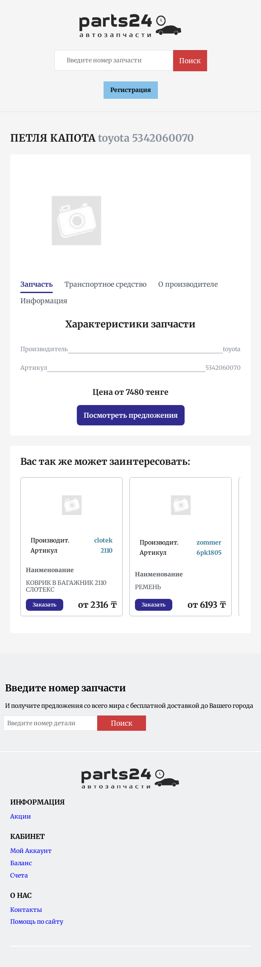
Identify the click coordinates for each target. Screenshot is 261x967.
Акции (20, 816)
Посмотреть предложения (131, 415)
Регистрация (130, 90)
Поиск (190, 60)
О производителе (188, 284)
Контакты (26, 910)
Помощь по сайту (36, 921)
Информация (43, 300)
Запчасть (36, 284)
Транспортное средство (105, 284)
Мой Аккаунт (31, 851)
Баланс (21, 863)
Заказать (44, 604)
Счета (19, 875)
